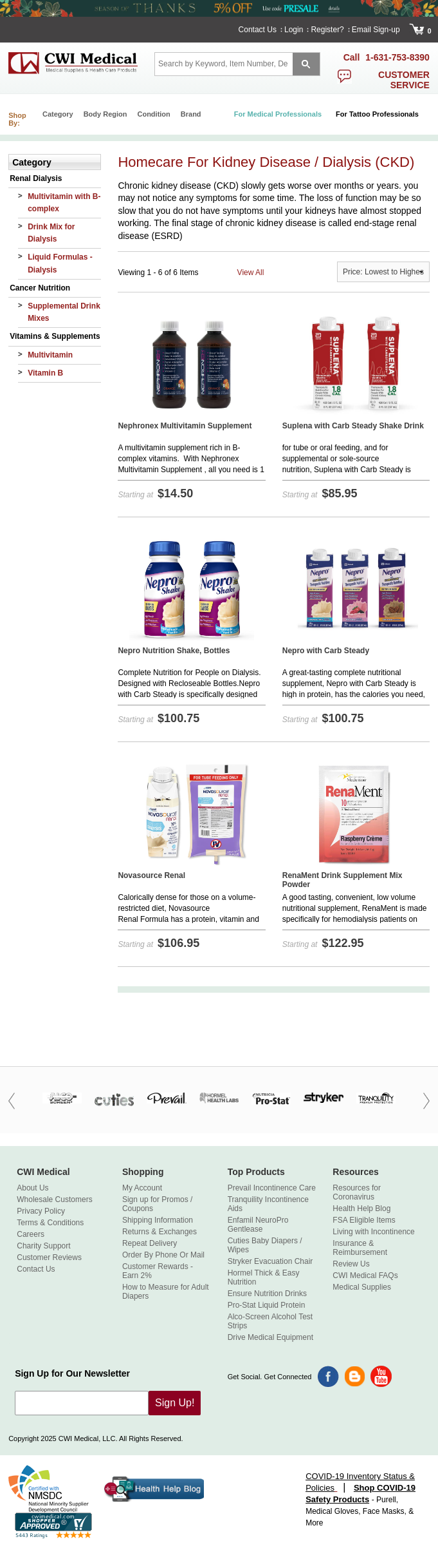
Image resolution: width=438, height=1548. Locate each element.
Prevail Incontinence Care (272, 1187)
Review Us (351, 1263)
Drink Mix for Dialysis (51, 233)
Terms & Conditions (50, 1222)
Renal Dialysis (36, 178)
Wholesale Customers (54, 1199)
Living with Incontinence (373, 1231)
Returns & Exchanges (159, 1231)
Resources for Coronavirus (357, 1192)
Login (293, 29)
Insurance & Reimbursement (360, 1248)
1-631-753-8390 (397, 57)
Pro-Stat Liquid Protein (267, 1305)
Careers (30, 1234)
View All (250, 272)
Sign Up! (174, 1402)
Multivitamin (50, 354)
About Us (32, 1187)
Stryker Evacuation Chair (270, 1261)
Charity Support (43, 1245)
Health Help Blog (361, 1208)
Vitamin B (45, 372)
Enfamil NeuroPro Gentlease (258, 1225)
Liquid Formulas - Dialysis (60, 263)
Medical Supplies (362, 1287)
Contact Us (258, 29)
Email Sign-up (376, 29)
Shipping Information (157, 1220)
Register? (327, 29)
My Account (142, 1187)
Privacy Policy (41, 1211)
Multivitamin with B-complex (64, 202)
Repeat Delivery (149, 1243)
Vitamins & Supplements (55, 336)
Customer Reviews (49, 1257)
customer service (404, 80)
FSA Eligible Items (364, 1220)
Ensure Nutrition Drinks (267, 1293)
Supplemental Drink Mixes (64, 312)
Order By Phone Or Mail (163, 1254)
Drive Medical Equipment (270, 1337)
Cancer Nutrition (40, 287)
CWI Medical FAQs (365, 1275)
